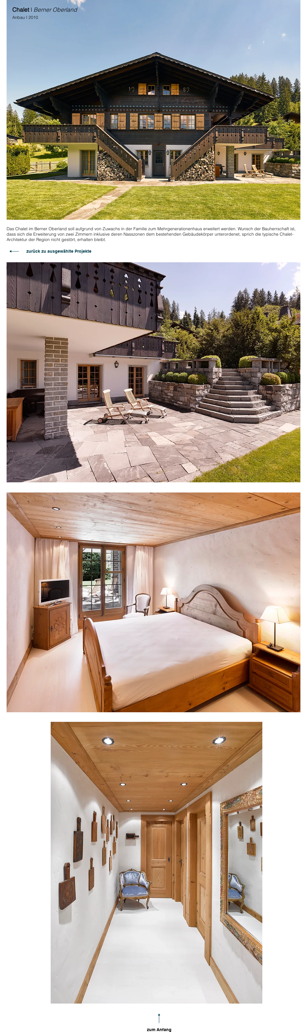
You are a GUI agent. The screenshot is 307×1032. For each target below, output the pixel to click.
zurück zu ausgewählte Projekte (58, 251)
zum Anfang (159, 1029)
